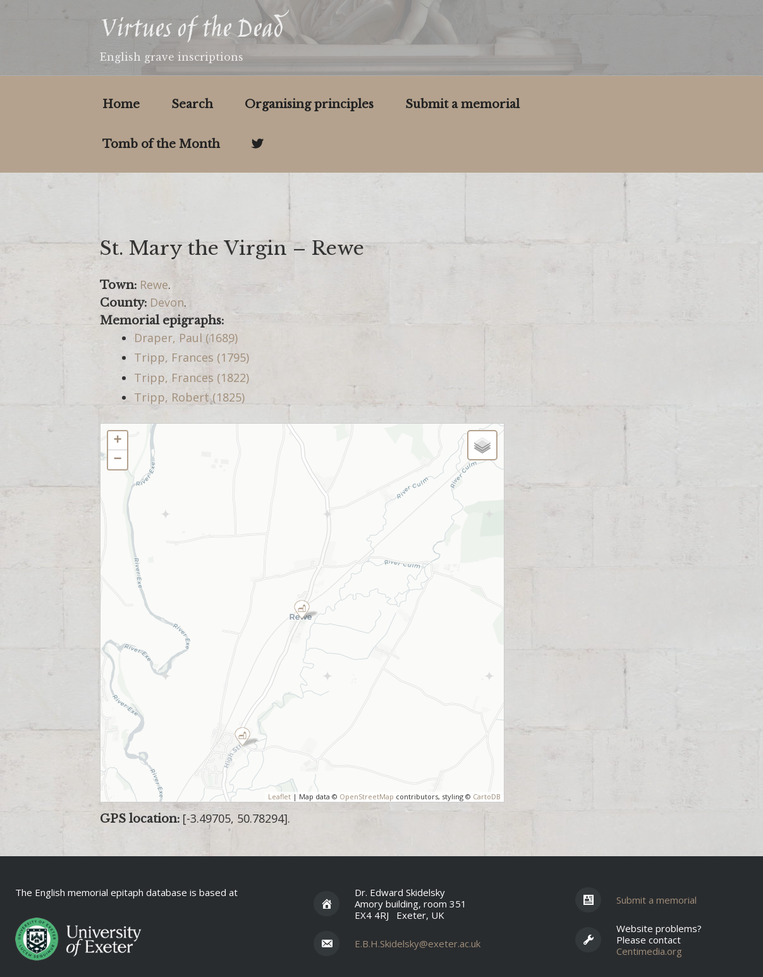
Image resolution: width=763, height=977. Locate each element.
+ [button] (117, 440)
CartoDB (487, 796)
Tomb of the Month (161, 144)
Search (192, 104)
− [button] (117, 459)
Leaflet (279, 796)
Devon (167, 302)
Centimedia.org (649, 951)
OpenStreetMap (366, 796)
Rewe (154, 284)
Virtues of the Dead (191, 30)
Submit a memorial (462, 104)
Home (121, 104)
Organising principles (309, 104)
